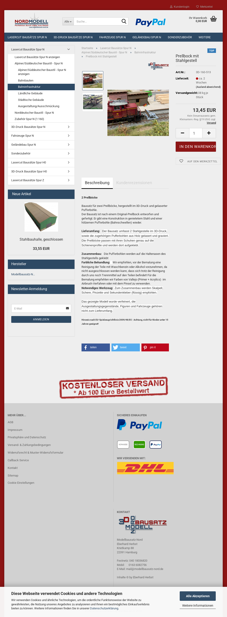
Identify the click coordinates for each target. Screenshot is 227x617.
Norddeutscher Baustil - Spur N (34, 112)
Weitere (205, 37)
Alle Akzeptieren (198, 596)
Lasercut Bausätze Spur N (27, 37)
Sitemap (13, 475)
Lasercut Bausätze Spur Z (27, 180)
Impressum (15, 430)
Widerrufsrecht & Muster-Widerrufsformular (35, 452)
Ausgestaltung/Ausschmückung (38, 106)
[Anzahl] (195, 133)
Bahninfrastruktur (29, 86)
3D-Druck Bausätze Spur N (73, 37)
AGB (10, 422)
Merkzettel (204, 6)
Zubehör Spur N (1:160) (29, 119)
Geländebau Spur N (146, 37)
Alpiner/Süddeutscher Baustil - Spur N (39, 63)
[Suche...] (68, 21)
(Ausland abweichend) (208, 87)
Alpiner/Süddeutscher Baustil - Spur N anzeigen (42, 72)
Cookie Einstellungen (21, 482)
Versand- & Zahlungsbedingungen (29, 445)
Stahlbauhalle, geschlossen (41, 239)
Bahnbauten (25, 80)
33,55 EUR (41, 248)
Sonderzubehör (180, 37)
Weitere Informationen (197, 605)
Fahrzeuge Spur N (112, 37)
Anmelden (41, 319)
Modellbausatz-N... (23, 274)
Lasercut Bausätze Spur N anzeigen (37, 57)
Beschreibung (97, 182)
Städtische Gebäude (31, 100)
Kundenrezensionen (134, 182)
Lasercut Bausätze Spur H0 (28, 162)
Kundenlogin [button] (179, 6)
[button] (96, 347)
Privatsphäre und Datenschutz (27, 437)
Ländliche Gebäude (30, 93)
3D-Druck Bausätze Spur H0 (29, 171)
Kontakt (13, 468)
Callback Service (18, 460)
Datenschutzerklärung (104, 608)
